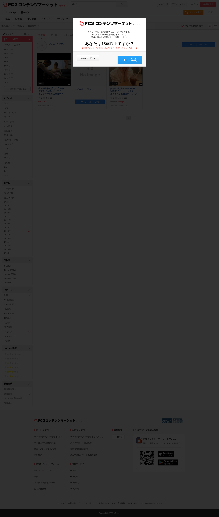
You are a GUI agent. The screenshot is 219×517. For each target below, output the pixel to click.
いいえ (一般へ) (87, 58)
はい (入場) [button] (129, 60)
